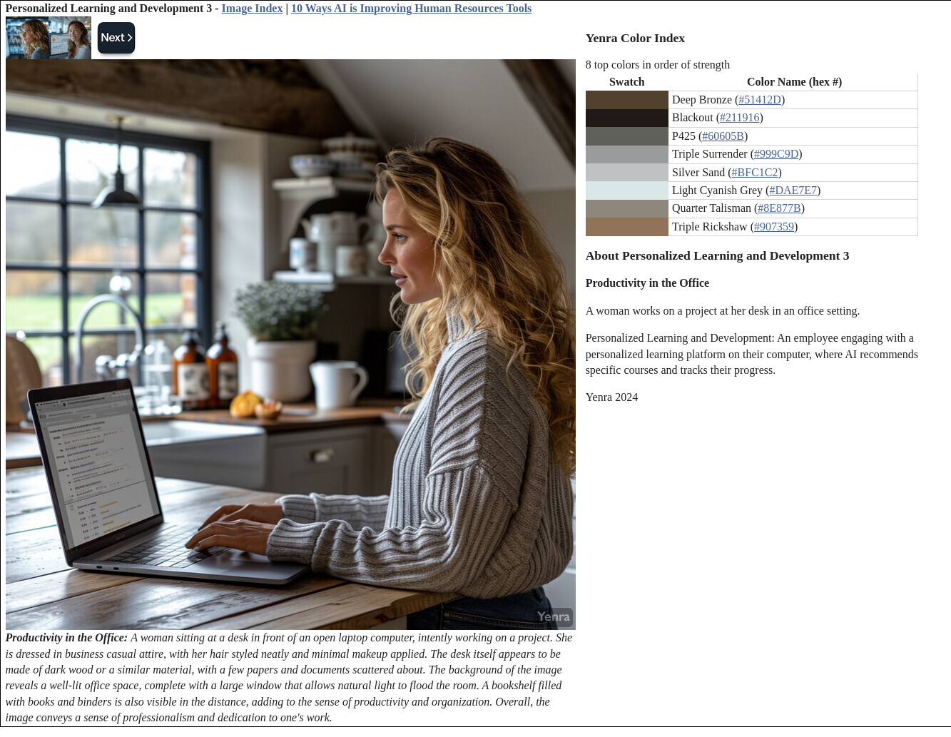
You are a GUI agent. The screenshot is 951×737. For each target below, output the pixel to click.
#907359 (774, 226)
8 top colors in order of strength (658, 65)
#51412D (759, 99)
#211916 (739, 117)
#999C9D (776, 154)
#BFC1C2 (755, 172)
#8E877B (779, 208)
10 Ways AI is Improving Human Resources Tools (411, 8)
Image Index (252, 8)
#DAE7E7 (793, 190)
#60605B (723, 136)
